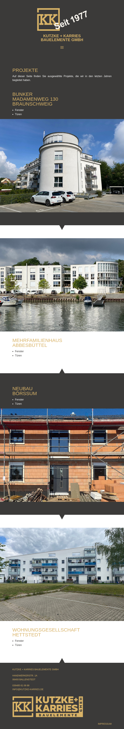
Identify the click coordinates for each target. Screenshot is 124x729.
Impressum (105, 724)
